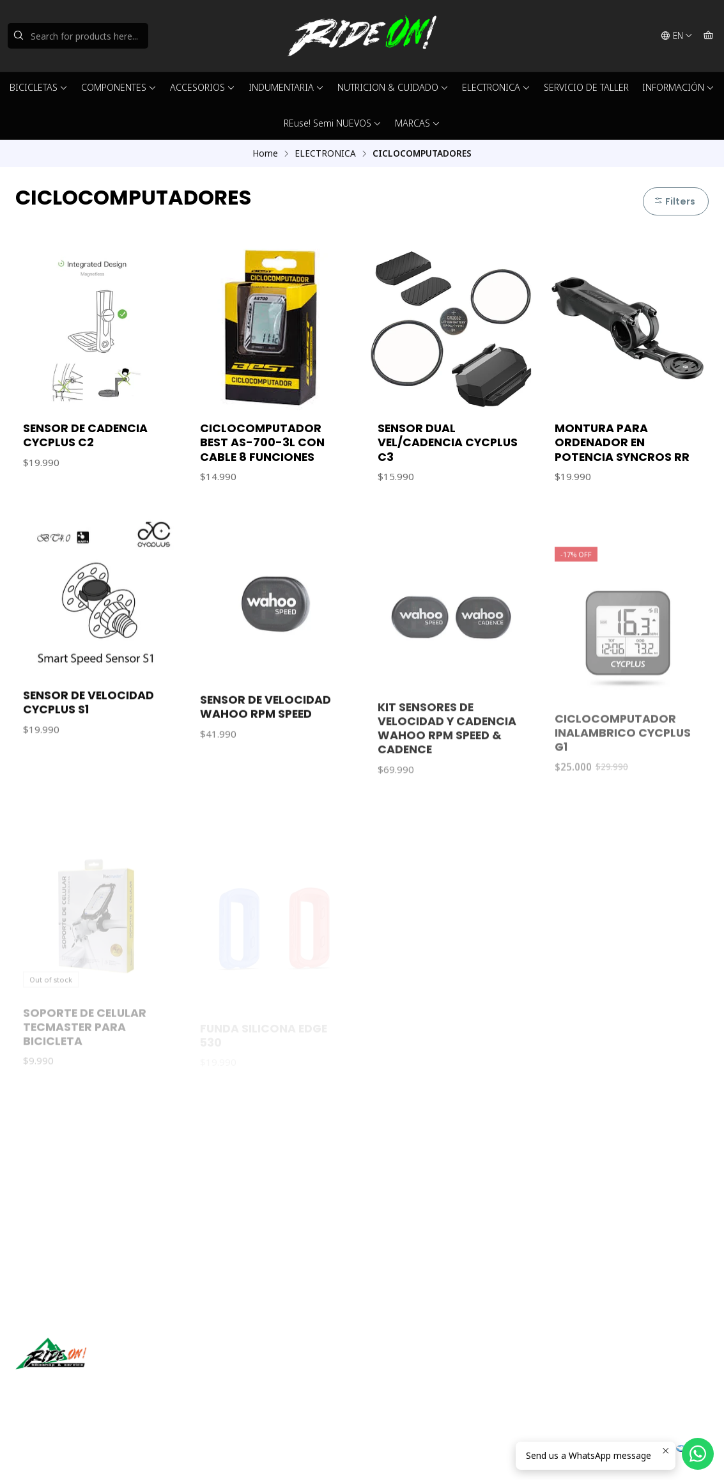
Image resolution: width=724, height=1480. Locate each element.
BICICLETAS (39, 87)
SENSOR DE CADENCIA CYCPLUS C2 (85, 435)
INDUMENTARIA (286, 87)
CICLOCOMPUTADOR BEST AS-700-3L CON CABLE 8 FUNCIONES (262, 442)
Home (265, 153)
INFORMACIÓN (678, 87)
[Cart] (708, 36)
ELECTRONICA (496, 87)
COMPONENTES (119, 87)
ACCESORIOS (202, 87)
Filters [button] (674, 201)
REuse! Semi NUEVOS (332, 123)
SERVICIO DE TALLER (586, 87)
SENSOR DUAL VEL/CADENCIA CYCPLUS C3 (448, 442)
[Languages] (677, 36)
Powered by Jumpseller (141, 1454)
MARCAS (417, 123)
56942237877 (405, 1384)
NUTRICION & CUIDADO (393, 87)
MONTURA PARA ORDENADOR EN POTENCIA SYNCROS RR (622, 442)
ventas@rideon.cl (412, 1367)
